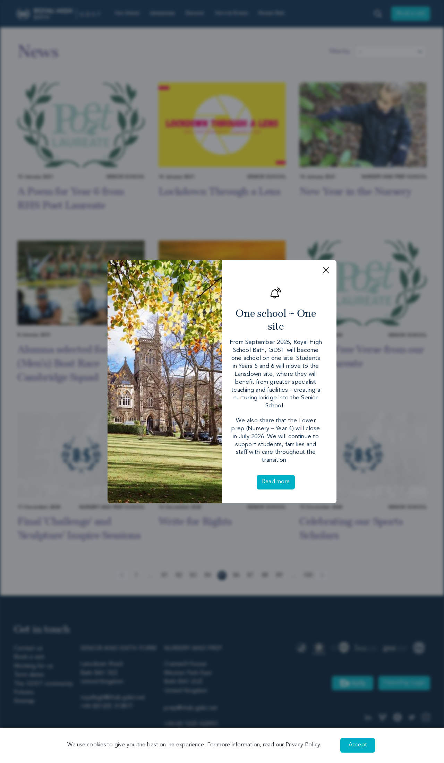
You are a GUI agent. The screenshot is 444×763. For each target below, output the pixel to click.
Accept (358, 745)
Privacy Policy (302, 745)
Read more (276, 482)
